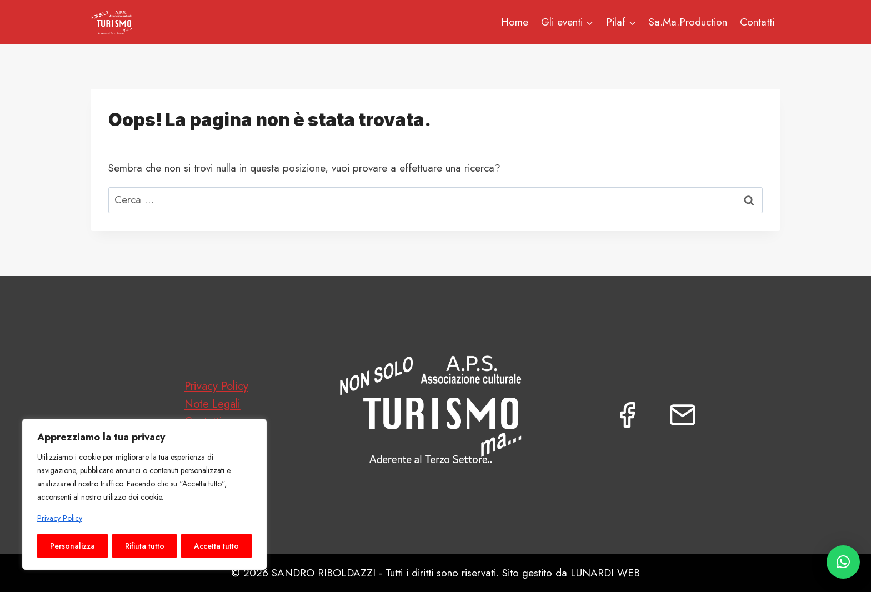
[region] (144, 494)
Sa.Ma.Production (688, 21)
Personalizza (72, 545)
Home (514, 21)
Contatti (757, 21)
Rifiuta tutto (144, 545)
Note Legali (212, 404)
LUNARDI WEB (605, 572)
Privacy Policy (59, 518)
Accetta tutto (216, 545)
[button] (843, 562)
